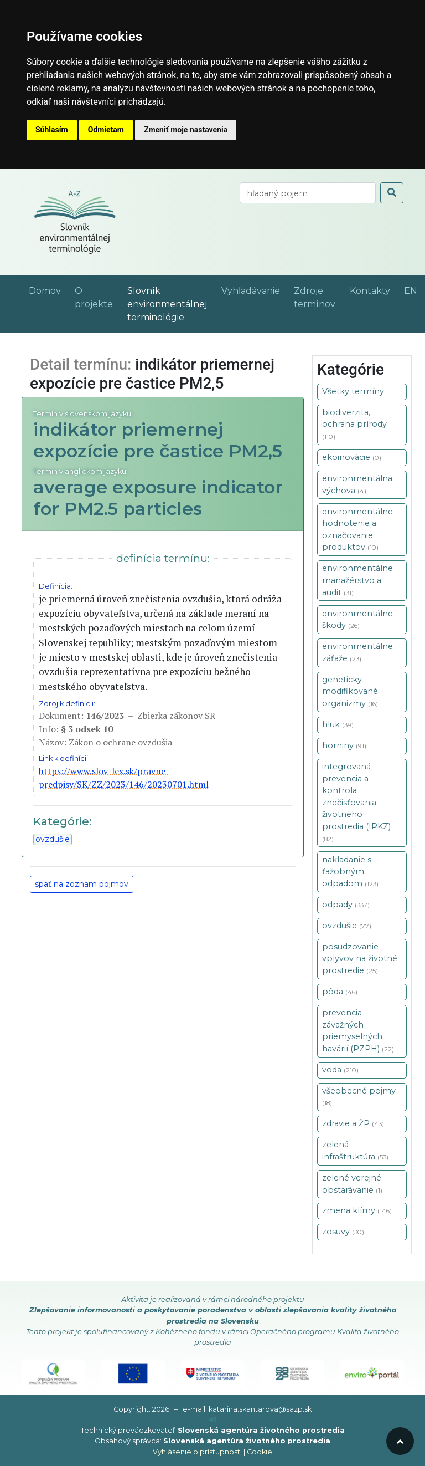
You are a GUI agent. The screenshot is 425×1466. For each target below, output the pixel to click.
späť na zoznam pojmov (81, 884)
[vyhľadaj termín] (308, 192)
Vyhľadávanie (250, 290)
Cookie (259, 1452)
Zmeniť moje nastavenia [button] (185, 129)
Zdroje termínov (314, 297)
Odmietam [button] (106, 129)
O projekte (94, 297)
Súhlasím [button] (51, 129)
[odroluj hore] (400, 1441)
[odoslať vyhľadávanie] (391, 192)
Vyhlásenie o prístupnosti (197, 1452)
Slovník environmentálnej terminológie (167, 304)
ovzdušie (52, 839)
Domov (45, 290)
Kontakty (370, 290)
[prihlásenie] (212, 1420)
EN (410, 290)
